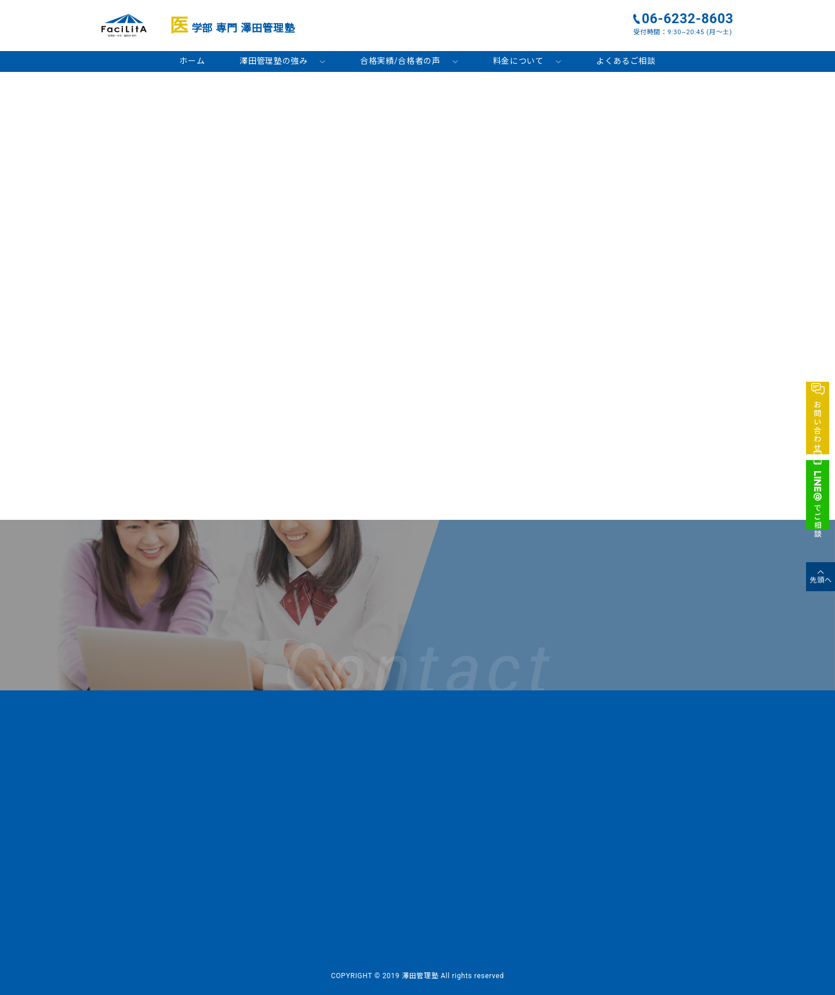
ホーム (192, 61)
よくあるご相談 (626, 61)
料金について (518, 61)
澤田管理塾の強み (273, 61)
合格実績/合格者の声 (400, 61)
